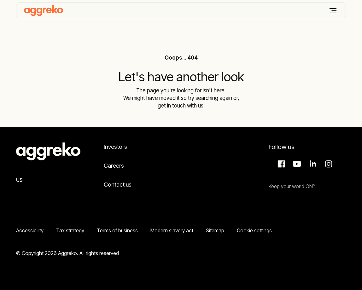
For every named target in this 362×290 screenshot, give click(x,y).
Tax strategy (70, 230)
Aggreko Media (296, 164)
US (19, 180)
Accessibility (30, 230)
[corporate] (43, 10)
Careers (114, 165)
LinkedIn (312, 164)
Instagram (328, 164)
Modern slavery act (171, 230)
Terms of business (117, 230)
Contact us (117, 184)
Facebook (280, 164)
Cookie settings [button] (254, 230)
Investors (115, 146)
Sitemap (215, 230)
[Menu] (333, 11)
